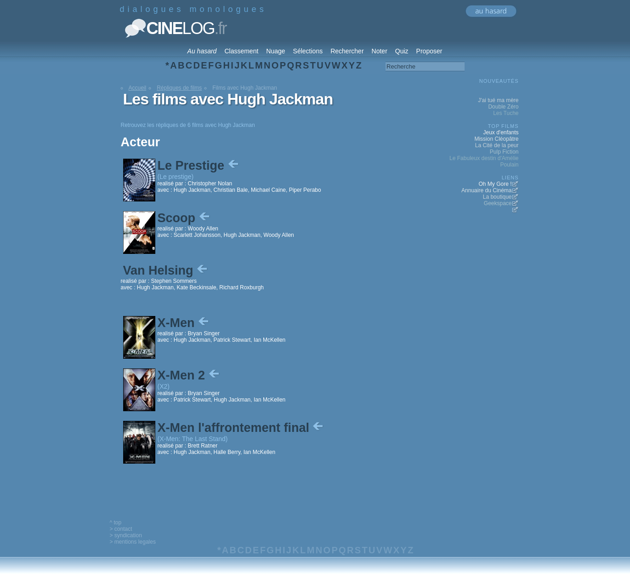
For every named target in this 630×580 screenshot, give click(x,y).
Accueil (138, 88)
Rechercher (346, 51)
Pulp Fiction (504, 152)
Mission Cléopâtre (496, 139)
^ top (116, 522)
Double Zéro (503, 106)
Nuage (275, 51)
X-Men (184, 323)
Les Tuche (505, 113)
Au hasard (202, 51)
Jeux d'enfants (500, 132)
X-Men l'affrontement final (241, 428)
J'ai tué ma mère (498, 100)
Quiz (402, 51)
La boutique (497, 197)
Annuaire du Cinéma (486, 190)
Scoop (184, 218)
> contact (121, 529)
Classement (241, 51)
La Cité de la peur (497, 145)
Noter (379, 51)
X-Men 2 (189, 375)
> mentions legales (133, 542)
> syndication (126, 535)
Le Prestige (199, 165)
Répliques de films (179, 88)
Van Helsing (166, 270)
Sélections (308, 51)
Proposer (429, 51)
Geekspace (498, 203)
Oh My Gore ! (494, 184)
